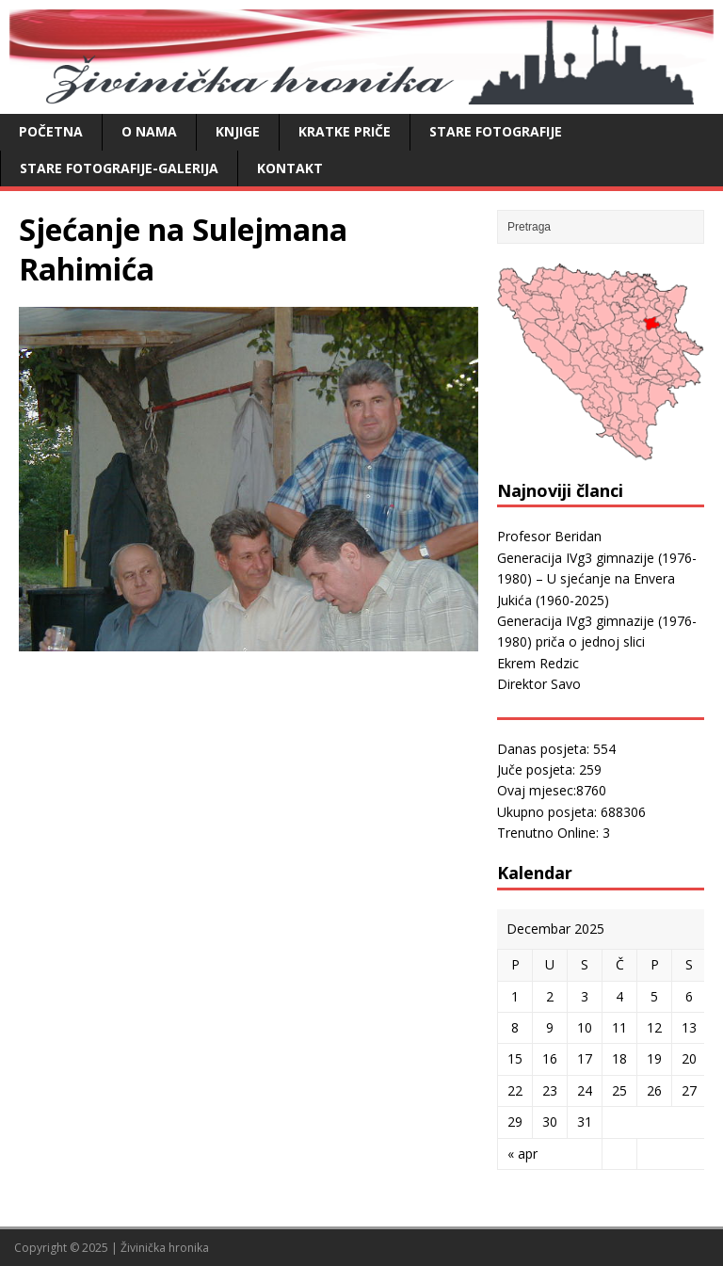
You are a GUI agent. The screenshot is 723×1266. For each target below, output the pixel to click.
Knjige (238, 131)
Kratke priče (344, 131)
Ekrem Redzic (538, 663)
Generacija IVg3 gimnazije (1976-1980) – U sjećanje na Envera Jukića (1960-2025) (597, 579)
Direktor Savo (539, 684)
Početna (51, 131)
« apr (522, 1153)
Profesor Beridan (549, 536)
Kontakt (290, 168)
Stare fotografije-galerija (119, 168)
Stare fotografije (495, 131)
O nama (149, 131)
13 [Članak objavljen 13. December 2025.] (689, 1027)
